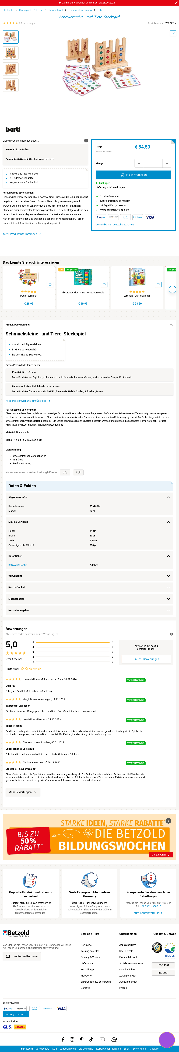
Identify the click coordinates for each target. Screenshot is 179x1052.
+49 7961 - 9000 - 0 (150, 906)
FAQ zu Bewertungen (146, 659)
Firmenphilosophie (129, 957)
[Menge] (153, 163)
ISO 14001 (163, 965)
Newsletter (86, 945)
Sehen (101, 10)
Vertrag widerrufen (16, 1014)
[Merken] (173, 33)
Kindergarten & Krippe (31, 10)
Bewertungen (140, 1048)
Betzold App (87, 969)
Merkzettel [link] (86, 975)
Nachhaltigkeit (127, 969)
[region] (89, 473)
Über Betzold (126, 951)
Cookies (154, 1048)
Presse (123, 987)
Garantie (85, 987)
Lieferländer (87, 963)
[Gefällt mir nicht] (78, 472)
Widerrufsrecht (68, 1048)
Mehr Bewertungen (23, 792)
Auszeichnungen (128, 981)
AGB (54, 1048)
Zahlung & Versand (91, 957)
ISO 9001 (164, 972)
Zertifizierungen (127, 975)
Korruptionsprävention (108, 1048)
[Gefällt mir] (65, 472)
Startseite (8, 10)
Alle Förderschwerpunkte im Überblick (28, 401)
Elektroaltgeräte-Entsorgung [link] (96, 981)
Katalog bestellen (90, 951)
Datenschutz (42, 1048)
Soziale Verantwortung (131, 963)
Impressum (26, 1048)
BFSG (127, 1048)
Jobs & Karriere (127, 945)
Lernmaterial (56, 10)
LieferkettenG (86, 1048)
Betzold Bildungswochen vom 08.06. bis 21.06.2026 (87, 2)
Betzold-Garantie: (17, 565)
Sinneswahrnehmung (80, 10)
